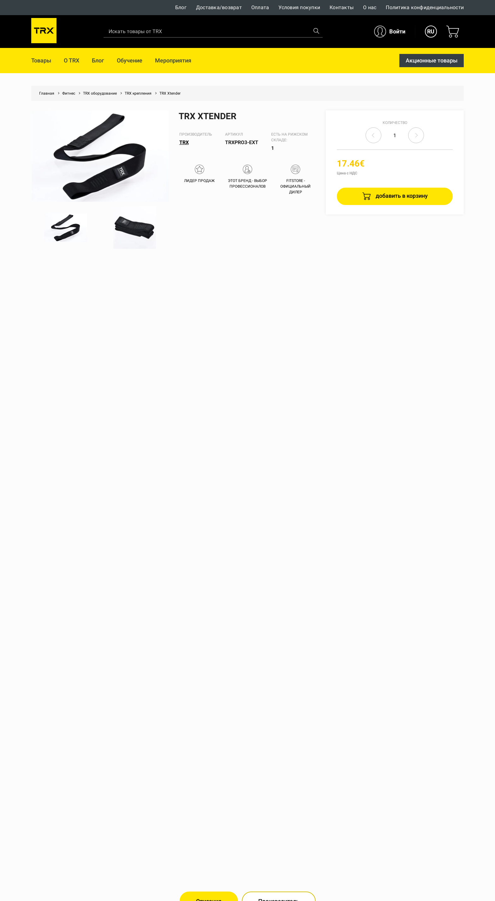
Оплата (260, 7)
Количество (395, 122)
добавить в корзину (401, 195)
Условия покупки (299, 7)
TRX (184, 142)
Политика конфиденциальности (425, 7)
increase (416, 135)
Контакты (342, 7)
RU (430, 31)
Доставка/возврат (219, 7)
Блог (181, 7)
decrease (373, 135)
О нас (369, 7)
